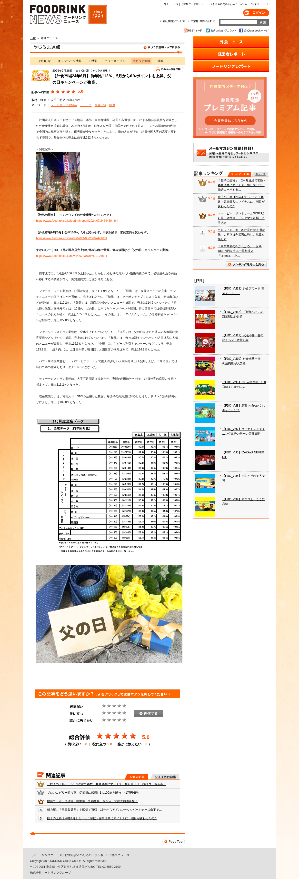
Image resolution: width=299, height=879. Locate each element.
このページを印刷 (168, 69)
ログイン (256, 12)
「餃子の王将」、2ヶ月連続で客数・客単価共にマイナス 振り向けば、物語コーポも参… (106, 784)
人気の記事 (136, 776)
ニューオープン (115, 61)
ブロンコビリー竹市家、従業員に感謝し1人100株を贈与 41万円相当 (93, 792)
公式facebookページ (253, 30)
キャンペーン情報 (69, 61)
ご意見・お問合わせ (202, 21)
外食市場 (100, 105)
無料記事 (259, 174)
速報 (160, 61)
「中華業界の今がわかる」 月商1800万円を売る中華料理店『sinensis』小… (240, 251)
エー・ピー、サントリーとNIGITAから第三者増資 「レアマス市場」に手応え (241, 218)
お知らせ (45, 61)
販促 (112, 105)
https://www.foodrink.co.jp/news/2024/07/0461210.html (71, 256)
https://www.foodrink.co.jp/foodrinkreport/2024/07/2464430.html (77, 220)
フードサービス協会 (64, 105)
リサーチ (86, 105)
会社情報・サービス (173, 21)
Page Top (173, 841)
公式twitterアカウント (221, 30)
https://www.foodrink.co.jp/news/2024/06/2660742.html (71, 238)
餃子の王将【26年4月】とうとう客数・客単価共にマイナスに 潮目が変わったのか (102, 818)
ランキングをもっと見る (246, 264)
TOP (33, 38)
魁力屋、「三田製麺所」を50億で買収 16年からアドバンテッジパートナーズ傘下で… (104, 809)
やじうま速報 (107, 48)
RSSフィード (193, 30)
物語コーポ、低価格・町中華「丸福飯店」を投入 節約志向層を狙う (92, 801)
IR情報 (93, 61)
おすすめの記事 (164, 776)
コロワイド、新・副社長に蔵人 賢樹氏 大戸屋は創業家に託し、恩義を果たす (241, 234)
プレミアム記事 (239, 174)
